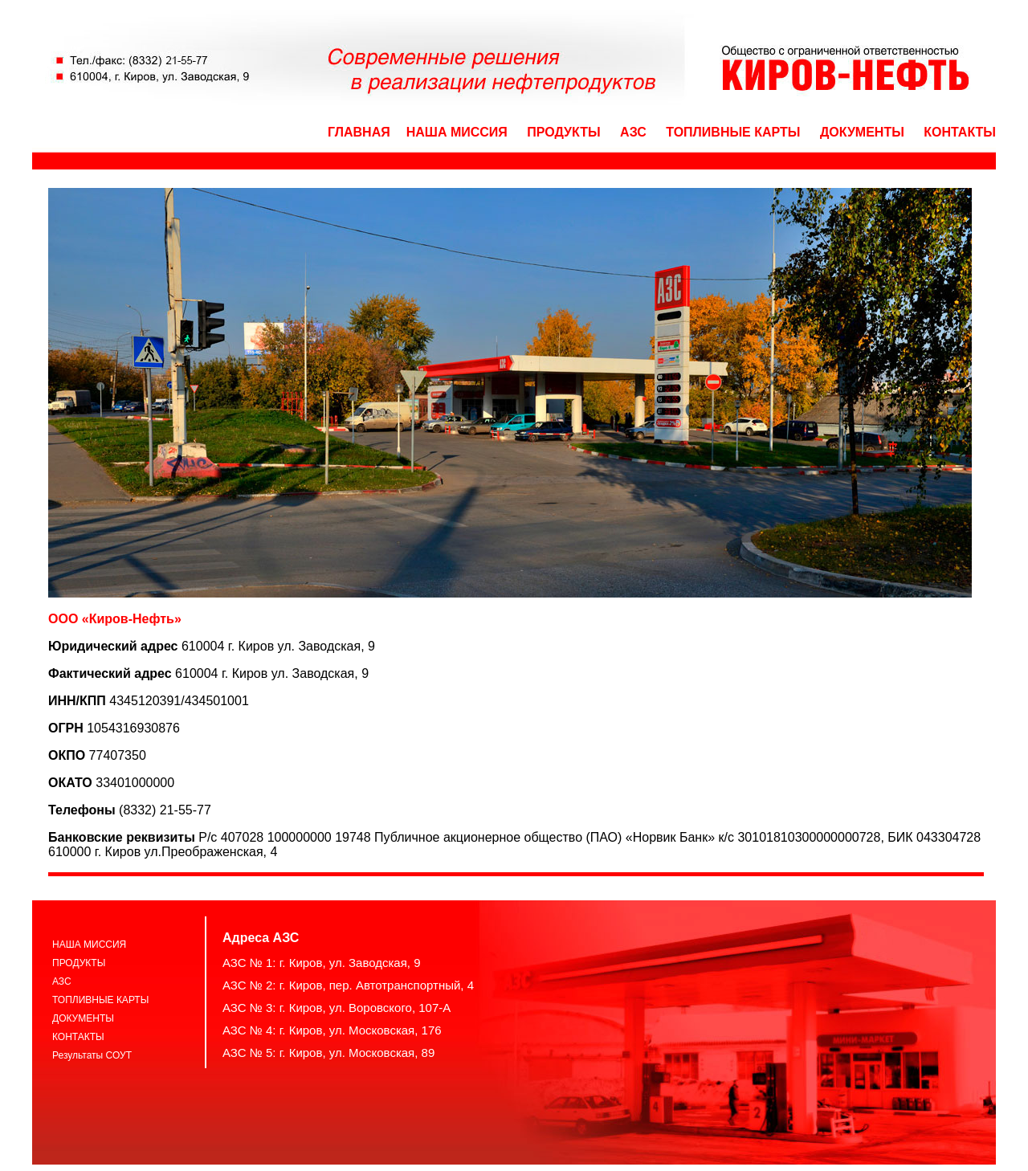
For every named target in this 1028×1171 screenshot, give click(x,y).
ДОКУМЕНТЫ (862, 132)
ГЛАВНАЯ (359, 132)
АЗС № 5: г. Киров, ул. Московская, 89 (328, 1052)
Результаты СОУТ (92, 1055)
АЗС (633, 132)
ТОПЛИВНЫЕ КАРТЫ (733, 132)
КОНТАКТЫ (960, 132)
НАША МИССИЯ (457, 132)
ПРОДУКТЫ (563, 132)
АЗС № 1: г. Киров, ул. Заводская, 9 (321, 962)
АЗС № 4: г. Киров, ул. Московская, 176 (332, 1030)
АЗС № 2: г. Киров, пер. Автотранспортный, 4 (348, 985)
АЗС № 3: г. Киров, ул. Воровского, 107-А (336, 1007)
